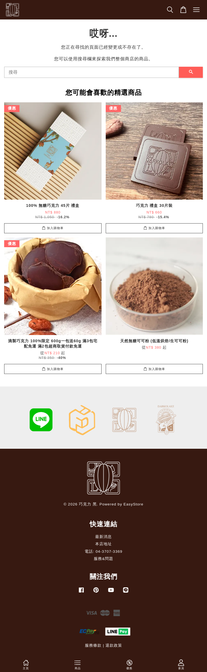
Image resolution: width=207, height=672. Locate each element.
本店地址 (103, 544)
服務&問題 (103, 559)
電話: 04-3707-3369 (103, 551)
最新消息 (103, 537)
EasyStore (133, 504)
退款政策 (113, 645)
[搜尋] (91, 72)
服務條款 (93, 645)
